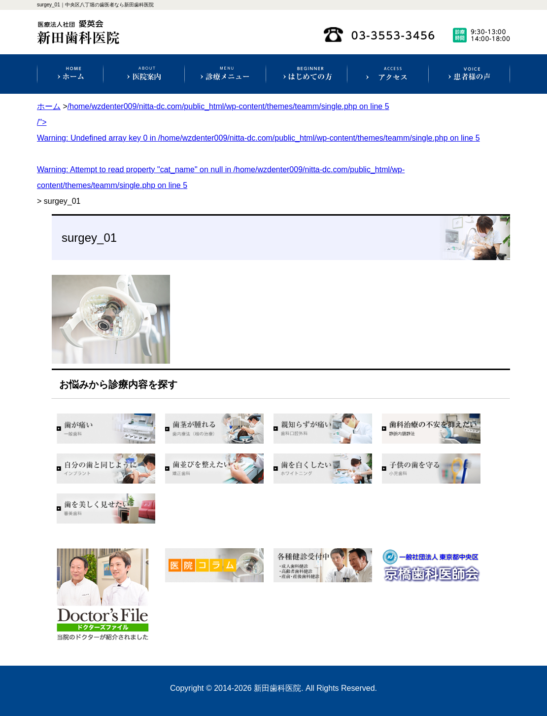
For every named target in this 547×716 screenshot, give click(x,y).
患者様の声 (469, 74)
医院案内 (143, 74)
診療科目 (225, 74)
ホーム (70, 74)
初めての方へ (306, 74)
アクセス (387, 74)
